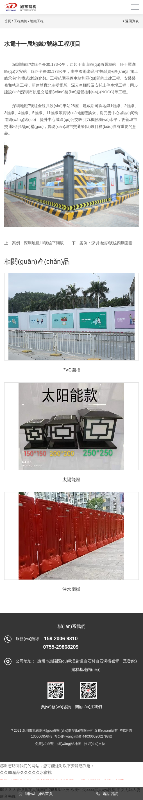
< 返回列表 (130, 21)
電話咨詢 (107, 793)
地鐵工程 (37, 21)
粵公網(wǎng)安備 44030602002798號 (83, 736)
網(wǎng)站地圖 (69, 744)
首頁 (7, 21)
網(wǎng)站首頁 (36, 793)
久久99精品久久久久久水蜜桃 (26, 772)
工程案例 (20, 21)
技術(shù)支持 (94, 744)
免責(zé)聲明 (45, 744)
